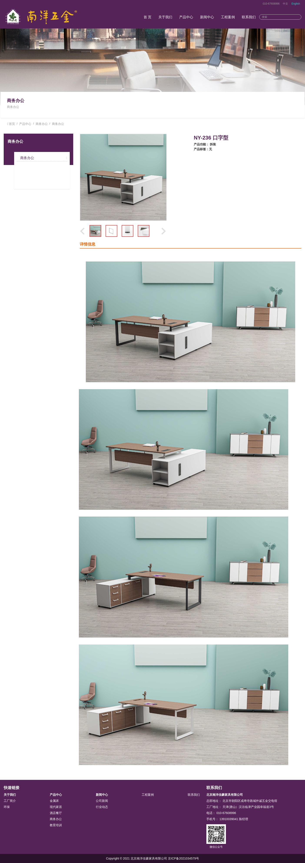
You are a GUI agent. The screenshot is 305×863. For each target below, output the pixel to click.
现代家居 (56, 807)
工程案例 (228, 17)
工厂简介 (10, 800)
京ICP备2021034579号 (183, 858)
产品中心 (186, 17)
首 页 (147, 17)
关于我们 (165, 17)
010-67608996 (271, 3)
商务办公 (42, 124)
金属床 (54, 800)
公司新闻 (102, 800)
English (296, 3)
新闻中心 (207, 17)
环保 (7, 807)
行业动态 (102, 807)
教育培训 (56, 825)
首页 (12, 124)
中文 (285, 3)
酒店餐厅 (56, 813)
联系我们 (249, 17)
